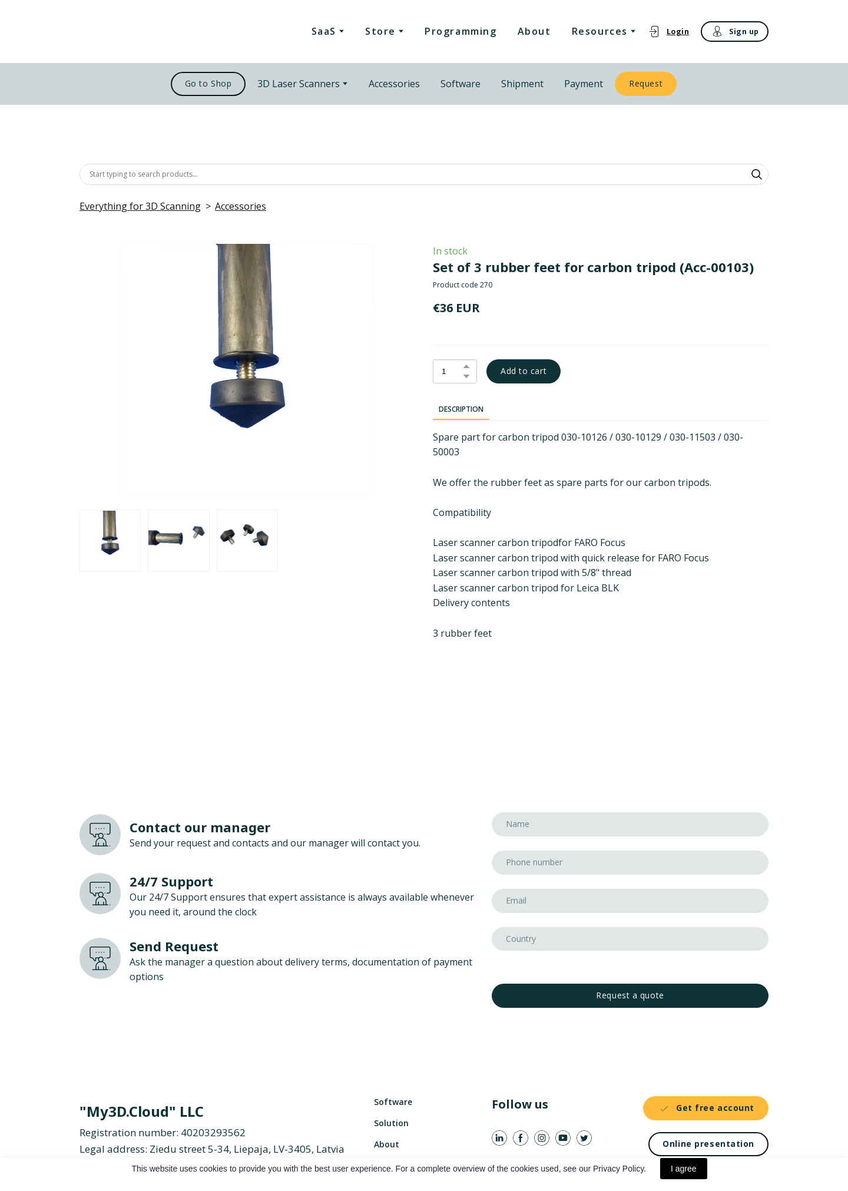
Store (380, 31)
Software (460, 83)
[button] (669, 31)
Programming (461, 31)
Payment (583, 83)
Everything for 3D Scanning (140, 206)
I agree (684, 1168)
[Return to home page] (140, 31)
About (534, 31)
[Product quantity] (451, 371)
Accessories (394, 83)
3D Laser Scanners (298, 83)
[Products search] (424, 174)
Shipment (522, 83)
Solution (391, 1123)
